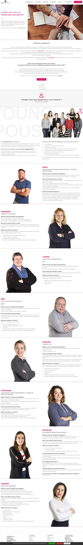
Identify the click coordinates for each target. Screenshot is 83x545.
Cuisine (30, 538)
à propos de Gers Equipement (10, 537)
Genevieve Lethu (50, 538)
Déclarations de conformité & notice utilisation (12, 541)
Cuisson (30, 539)
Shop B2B (67, 538)
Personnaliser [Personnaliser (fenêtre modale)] (67, 543)
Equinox (48, 539)
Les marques (49, 535)
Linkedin (67, 540)
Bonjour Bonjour (50, 541)
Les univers (31, 535)
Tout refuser (59, 543)
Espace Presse (9, 539)
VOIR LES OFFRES (41, 79)
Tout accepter (51, 543)
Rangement (31, 541)
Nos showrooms (68, 535)
